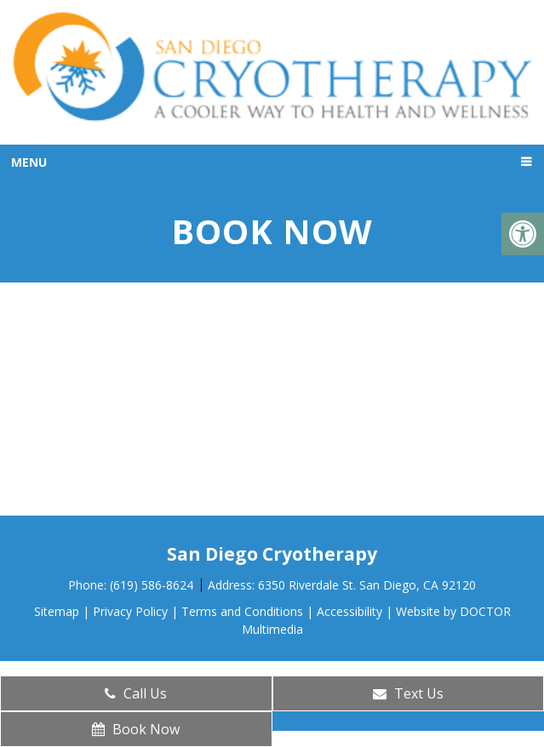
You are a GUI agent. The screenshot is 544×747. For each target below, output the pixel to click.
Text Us (408, 693)
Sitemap (56, 611)
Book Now (136, 729)
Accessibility (349, 611)
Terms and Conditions (242, 611)
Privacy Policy (130, 611)
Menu (29, 162)
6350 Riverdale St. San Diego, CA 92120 (367, 585)
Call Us (136, 693)
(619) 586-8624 (153, 585)
